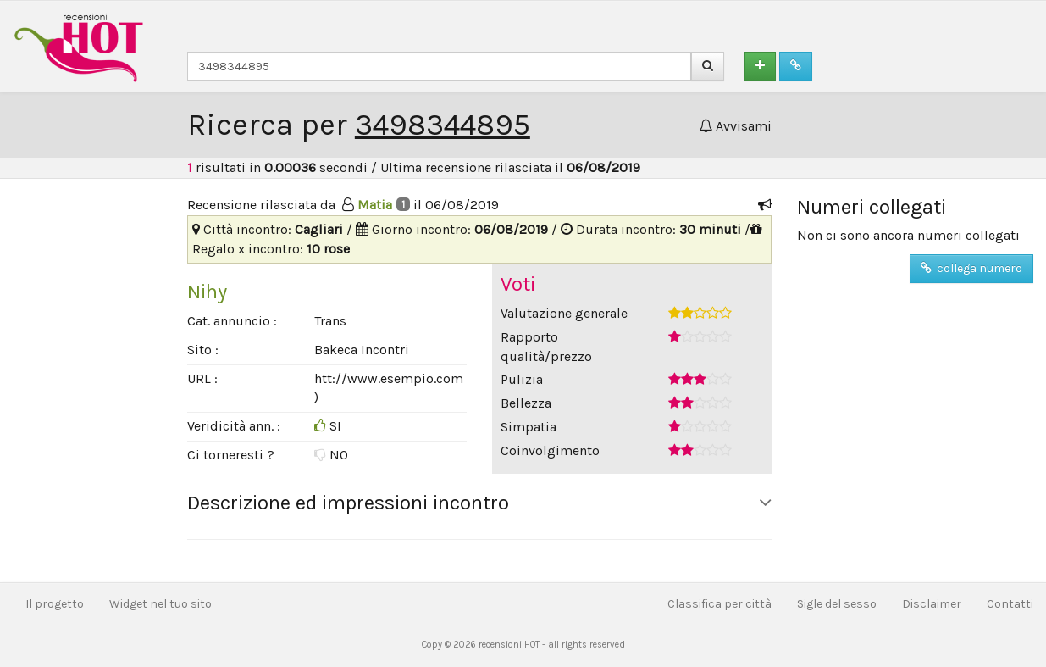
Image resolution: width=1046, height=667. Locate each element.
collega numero (971, 268)
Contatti (1010, 604)
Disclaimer (931, 604)
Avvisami (735, 126)
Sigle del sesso (837, 604)
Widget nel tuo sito (160, 604)
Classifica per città (719, 604)
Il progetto (54, 604)
